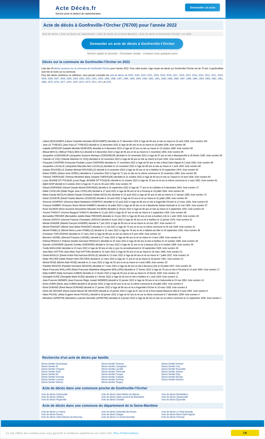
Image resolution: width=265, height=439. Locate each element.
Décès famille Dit (49, 374)
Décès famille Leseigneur (114, 366)
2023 (143, 75)
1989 (169, 78)
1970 (108, 82)
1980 (43, 82)
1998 (113, 78)
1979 (50, 82)
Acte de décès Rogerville (53, 399)
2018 (169, 75)
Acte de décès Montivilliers (174, 394)
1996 (125, 78)
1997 (119, 78)
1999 (106, 78)
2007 (56, 78)
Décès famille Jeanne (172, 371)
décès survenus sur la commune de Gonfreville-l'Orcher (82, 68)
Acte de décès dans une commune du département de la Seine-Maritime (100, 405)
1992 (151, 78)
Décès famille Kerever (172, 363)
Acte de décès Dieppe (112, 414)
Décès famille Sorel (51, 371)
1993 (144, 78)
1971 (100, 82)
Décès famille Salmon (52, 382)
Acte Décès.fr (75, 8)
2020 (156, 75)
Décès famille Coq (170, 366)
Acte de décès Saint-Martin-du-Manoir (120, 394)
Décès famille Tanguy (112, 382)
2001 (94, 78)
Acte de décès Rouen (52, 414)
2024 (137, 75)
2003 (81, 78)
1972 (94, 82)
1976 (69, 82)
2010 (220, 75)
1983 (207, 78)
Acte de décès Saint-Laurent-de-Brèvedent (122, 397)
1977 (62, 82)
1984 (201, 78)
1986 (188, 78)
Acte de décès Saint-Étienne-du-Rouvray (61, 417)
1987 (182, 78)
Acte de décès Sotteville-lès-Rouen (118, 411)
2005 (69, 78)
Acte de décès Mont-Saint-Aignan (178, 414)
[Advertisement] (132, 113)
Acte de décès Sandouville (174, 397)
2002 (88, 78)
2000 (100, 78)
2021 (149, 75)
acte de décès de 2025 (121, 75)
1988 (176, 78)
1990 (163, 78)
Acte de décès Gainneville (54, 394)
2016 (181, 75)
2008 (50, 78)
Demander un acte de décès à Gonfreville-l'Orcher (132, 44)
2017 (175, 75)
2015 (188, 75)
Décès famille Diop (170, 374)
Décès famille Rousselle (173, 369)
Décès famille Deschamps (54, 363)
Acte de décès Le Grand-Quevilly (117, 417)
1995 (132, 78)
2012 (207, 75)
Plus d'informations (126, 433)
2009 (43, 78)
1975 (75, 82)
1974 (81, 82)
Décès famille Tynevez (112, 363)
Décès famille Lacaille (112, 369)
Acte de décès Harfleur (52, 397)
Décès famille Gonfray (112, 379)
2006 (62, 78)
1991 (157, 78)
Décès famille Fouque (112, 374)
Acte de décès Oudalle (112, 399)
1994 (138, 78)
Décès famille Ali (49, 366)
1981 (220, 78)
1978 (56, 82)
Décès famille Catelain (112, 377)
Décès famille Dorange (52, 377)
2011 (213, 75)
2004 (75, 78)
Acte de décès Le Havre (53, 411)
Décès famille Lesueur (52, 379)
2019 (162, 75)
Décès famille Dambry (172, 379)
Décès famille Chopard (52, 369)
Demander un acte (202, 7)
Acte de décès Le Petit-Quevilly (177, 411)
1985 (195, 78)
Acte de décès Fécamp (173, 417)
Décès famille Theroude (113, 371)
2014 (194, 75)
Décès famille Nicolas (172, 377)
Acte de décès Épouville (173, 399)
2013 (201, 75)
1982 (214, 78)
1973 (87, 82)
